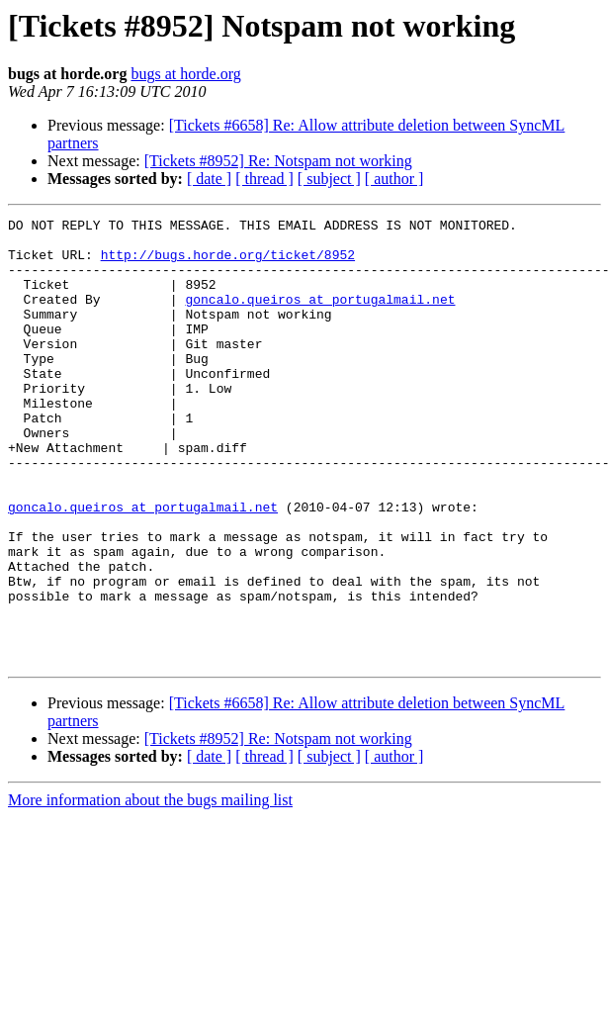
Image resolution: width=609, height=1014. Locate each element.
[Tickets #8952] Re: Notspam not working (278, 160)
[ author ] (394, 178)
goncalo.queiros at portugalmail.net (320, 316)
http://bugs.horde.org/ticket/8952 (228, 263)
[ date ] (209, 178)
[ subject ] (329, 178)
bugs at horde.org (185, 73)
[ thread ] (264, 178)
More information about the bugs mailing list (150, 888)
